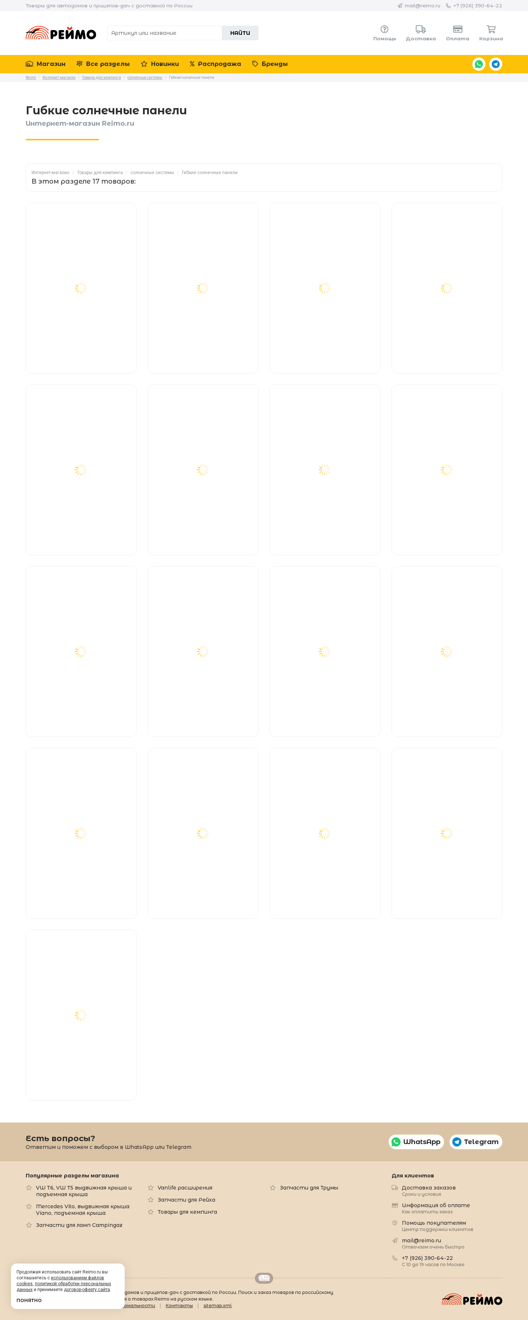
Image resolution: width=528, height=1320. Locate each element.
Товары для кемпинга (100, 172)
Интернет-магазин (50, 172)
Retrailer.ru (264, 1278)
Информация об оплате (436, 1208)
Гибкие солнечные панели (210, 172)
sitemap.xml (217, 1305)
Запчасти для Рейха (186, 1200)
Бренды (270, 63)
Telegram (495, 64)
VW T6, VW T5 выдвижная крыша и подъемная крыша (84, 1191)
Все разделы (103, 63)
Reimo (61, 33)
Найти (240, 33)
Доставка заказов (429, 1190)
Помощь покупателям (437, 1226)
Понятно (29, 1300)
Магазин (46, 63)
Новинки (160, 63)
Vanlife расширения (185, 1187)
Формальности (136, 1305)
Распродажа (215, 63)
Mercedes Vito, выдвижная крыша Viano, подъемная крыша (82, 1209)
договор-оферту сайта (87, 1289)
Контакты (179, 1305)
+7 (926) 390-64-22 (477, 5)
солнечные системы (152, 172)
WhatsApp (478, 64)
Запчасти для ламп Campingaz (79, 1225)
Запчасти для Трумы (309, 1187)
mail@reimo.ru (422, 5)
